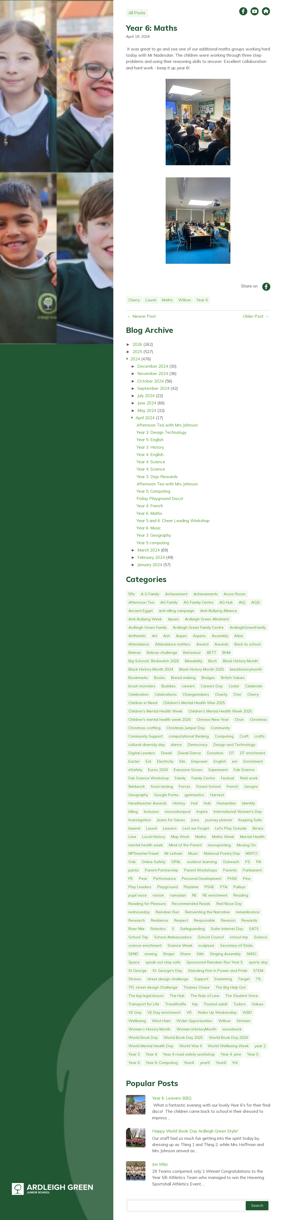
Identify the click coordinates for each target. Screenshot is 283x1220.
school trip (239, 937)
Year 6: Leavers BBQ (172, 1098)
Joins (195, 819)
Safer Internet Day (227, 928)
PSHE (209, 886)
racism (158, 895)
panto (133, 870)
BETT (211, 652)
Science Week (180, 945)
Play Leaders (139, 886)
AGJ (242, 602)
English (220, 761)
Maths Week (223, 836)
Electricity (165, 761)
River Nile (136, 928)
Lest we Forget (196, 828)
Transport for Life (143, 1004)
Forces (184, 786)
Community (220, 727)
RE (194, 895)
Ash (166, 635)
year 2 (260, 1045)
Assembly (220, 635)
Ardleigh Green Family (147, 627)
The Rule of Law (204, 995)
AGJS (255, 602)
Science (260, 937)
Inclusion (151, 811)
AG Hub (226, 602)
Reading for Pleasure (147, 903)
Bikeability (193, 660)
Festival (227, 778)
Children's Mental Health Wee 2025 (194, 702)
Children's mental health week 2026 (159, 719)
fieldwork (136, 786)
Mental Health (252, 836)
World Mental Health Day (150, 1045)
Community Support (145, 736)
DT (231, 753)
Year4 (189, 1062)
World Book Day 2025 (183, 1037)
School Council (211, 937)
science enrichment (145, 945)
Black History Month (240, 660)
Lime (132, 836)
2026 (137, 344)
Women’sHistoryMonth (196, 1029)
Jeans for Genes (171, 819)
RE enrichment (215, 895)
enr (235, 761)
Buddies (168, 686)
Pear (143, 878)
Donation (215, 753)
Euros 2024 (158, 769)
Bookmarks (138, 677)
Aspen (181, 635)
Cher (237, 694)
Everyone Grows (188, 769)
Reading (240, 895)
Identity (248, 803)
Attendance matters (172, 644)
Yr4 (235, 1062)
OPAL (176, 861)
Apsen (173, 619)
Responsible (204, 920)
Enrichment (253, 761)
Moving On (246, 845)
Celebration (138, 694)
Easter (134, 761)
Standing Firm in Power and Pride (217, 970)
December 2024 (152, 366)
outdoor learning (202, 861)
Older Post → (256, 316)
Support (201, 978)
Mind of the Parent (185, 845)
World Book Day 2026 (228, 1037)
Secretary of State (236, 945)
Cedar (234, 686)
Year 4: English (150, 454)
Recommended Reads (191, 903)
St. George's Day (167, 970)
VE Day (134, 1012)
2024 (135, 358)
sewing (150, 953)
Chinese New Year (213, 719)
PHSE (232, 878)
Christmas (258, 719)
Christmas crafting (144, 727)
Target (244, 978)
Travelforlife (175, 1004)
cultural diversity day (146, 744)
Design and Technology (234, 744)
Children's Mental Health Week (155, 711)
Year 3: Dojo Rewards (157, 476)
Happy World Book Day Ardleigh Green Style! (195, 1131)
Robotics (158, 928)
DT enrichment (252, 753)
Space (133, 962)
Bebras (134, 652)
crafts (259, 736)
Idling (133, 811)
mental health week (145, 845)
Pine (247, 878)
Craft (244, 736)
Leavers (170, 828)
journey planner (219, 819)
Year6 (221, 1062)
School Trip (138, 937)
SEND (133, 953)
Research (136, 920)
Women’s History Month (149, 1029)
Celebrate (253, 686)
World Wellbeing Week (228, 1045)
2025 (137, 351)
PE (130, 878)
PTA (223, 886)
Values (258, 1004)
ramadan (178, 895)
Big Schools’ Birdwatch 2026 (153, 660)
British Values (233, 677)
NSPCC (252, 853)
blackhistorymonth (246, 669)
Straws (134, 978)
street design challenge (167, 978)
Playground (167, 886)
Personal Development (201, 878)
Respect (181, 920)
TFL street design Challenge (153, 987)
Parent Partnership (161, 870)
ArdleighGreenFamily (248, 627)
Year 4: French (150, 505)
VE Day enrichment (163, 1012)
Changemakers (196, 694)
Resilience (159, 920)
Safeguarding (192, 928)
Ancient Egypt (140, 610)
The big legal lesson (146, 995)
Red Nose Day (229, 903)
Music (193, 853)
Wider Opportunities (194, 1020)
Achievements (205, 594)
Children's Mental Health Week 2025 (220, 711)
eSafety (135, 769)
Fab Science (244, 769)
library (258, 828)
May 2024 (146, 410)
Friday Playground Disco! (160, 498)
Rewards (249, 920)
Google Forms (166, 794)
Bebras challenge (162, 652)
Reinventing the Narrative (207, 912)
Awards (221, 644)
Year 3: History (150, 447)
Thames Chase (196, 987)
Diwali (166, 753)
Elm (182, 761)
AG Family (169, 602)
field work (249, 778)
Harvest (217, 794)
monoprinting (219, 845)
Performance (164, 878)
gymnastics (194, 794)
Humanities (226, 803)
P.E (247, 861)
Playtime (191, 886)
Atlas (238, 635)
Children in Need (142, 702)
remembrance (248, 912)
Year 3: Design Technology (161, 432)
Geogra (251, 786)
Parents (230, 870)
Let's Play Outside (231, 828)
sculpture (206, 945)
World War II (190, 1045)
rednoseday (139, 912)
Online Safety (153, 861)
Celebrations (166, 694)
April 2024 (145, 417)
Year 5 (252, 1054)
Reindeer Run (167, 912)
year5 (205, 1062)
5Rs (131, 594)
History (179, 803)
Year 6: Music (149, 527)
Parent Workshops (200, 870)
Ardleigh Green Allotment (207, 619)
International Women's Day (238, 811)
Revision (228, 920)
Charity (221, 694)
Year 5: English (150, 439)
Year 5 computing (153, 542)
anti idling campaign (176, 610)
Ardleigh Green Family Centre (198, 627)
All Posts (136, 12)
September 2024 (153, 388)
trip (195, 1004)
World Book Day (143, 1037)
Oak (132, 861)
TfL (258, 978)
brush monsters (141, 686)
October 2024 (150, 381)
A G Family (150, 594)
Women (243, 1020)
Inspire (202, 811)
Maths (167, 300)
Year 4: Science (151, 461)
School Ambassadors (173, 937)
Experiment (218, 769)
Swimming (223, 978)
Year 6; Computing (162, 1062)
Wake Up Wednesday (217, 1012)
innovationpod (177, 811)
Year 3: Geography (154, 535)
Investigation (139, 819)
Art (154, 635)
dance (176, 744)
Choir (239, 719)
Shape (168, 953)
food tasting (162, 786)
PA (258, 861)
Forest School (208, 786)
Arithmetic (137, 635)
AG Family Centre (198, 602)
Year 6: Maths (151, 28)
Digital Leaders (141, 753)
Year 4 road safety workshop (189, 1054)
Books (159, 677)
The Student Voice (241, 995)
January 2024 (149, 564)
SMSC (252, 953)
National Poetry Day (222, 853)
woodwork (232, 1029)
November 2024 (152, 373)
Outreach (231, 861)
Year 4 (151, 1054)
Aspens (199, 635)
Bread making (183, 677)
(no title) (160, 1164)
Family (180, 778)
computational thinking (189, 736)
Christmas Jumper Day (185, 727)
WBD (247, 1012)
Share (185, 953)
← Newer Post (141, 316)
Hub (207, 803)
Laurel (150, 300)
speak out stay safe (162, 962)
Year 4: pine (231, 1054)
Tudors (239, 1004)
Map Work (180, 836)
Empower (199, 761)
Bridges (208, 677)
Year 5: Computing (153, 491)
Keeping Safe (250, 819)
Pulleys (239, 886)
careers (188, 686)
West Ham (161, 1020)
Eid (148, 761)
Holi (194, 803)
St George (137, 970)
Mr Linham (173, 853)
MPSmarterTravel (143, 853)
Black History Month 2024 (150, 669)
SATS (254, 928)
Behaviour (192, 652)
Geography (138, 794)
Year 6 (202, 300)
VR (189, 1012)
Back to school (247, 644)
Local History (153, 836)
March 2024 (148, 550)
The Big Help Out (231, 987)
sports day (258, 962)
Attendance (138, 644)
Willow (184, 300)
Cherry (134, 300)
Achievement (176, 594)
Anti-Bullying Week (145, 619)
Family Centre (203, 778)
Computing (224, 736)
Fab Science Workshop (148, 778)
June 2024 (146, 402)
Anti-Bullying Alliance (218, 610)
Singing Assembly (225, 953)
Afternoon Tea (141, 602)
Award (202, 644)
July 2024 (146, 395)
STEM (258, 970)
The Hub (177, 995)
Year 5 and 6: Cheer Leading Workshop (173, 520)
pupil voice (137, 895)
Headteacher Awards (147, 803)
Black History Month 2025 (201, 669)
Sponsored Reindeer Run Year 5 (214, 962)
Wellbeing (137, 1020)
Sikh (200, 953)
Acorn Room (235, 594)
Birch (212, 660)
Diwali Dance (189, 753)
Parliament (252, 870)
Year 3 (134, 1054)
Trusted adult (215, 1004)
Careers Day (212, 686)
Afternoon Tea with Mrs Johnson (167, 425)
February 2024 (151, 557)
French (232, 786)
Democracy (197, 744)
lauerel (134, 828)
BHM (226, 652)
